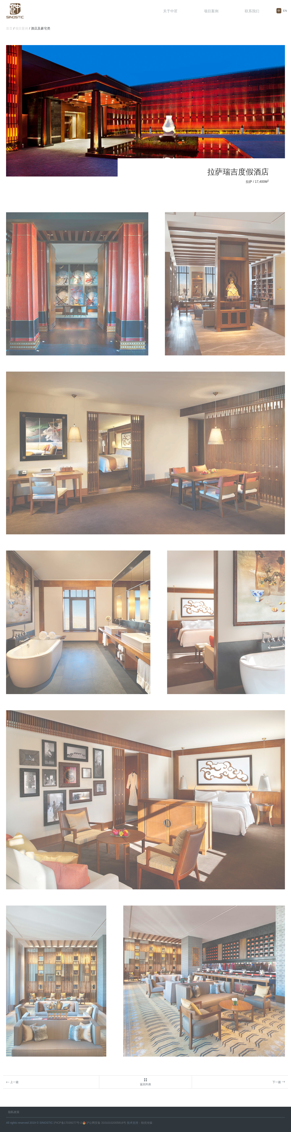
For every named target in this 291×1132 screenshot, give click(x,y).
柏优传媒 (146, 1122)
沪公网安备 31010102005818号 (104, 1122)
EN (285, 10)
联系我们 (252, 11)
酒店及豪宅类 (40, 28)
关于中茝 (170, 11)
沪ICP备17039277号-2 (68, 1122)
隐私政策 (13, 1112)
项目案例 (211, 11)
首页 (9, 28)
